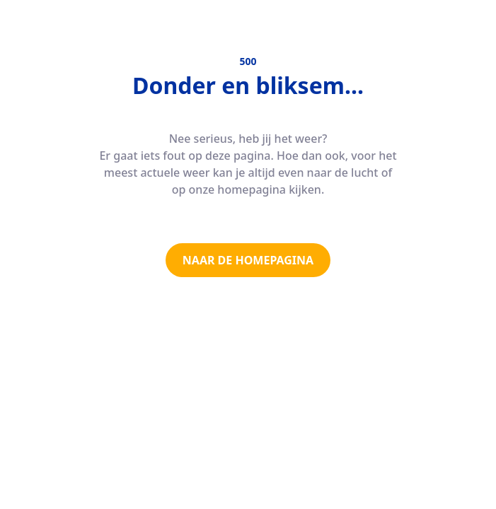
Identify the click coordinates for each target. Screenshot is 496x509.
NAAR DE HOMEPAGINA (248, 260)
